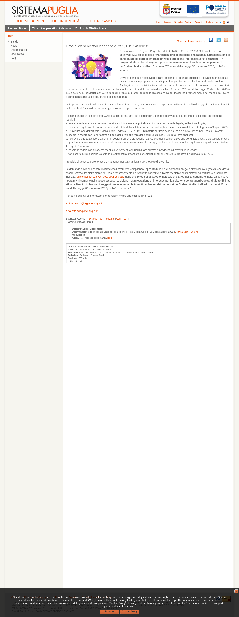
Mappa (167, 22)
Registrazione (211, 22)
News (14, 45)
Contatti (198, 22)
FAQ (13, 58)
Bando (14, 41)
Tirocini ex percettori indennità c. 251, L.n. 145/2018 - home (69, 28)
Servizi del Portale (183, 22)
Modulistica (17, 53)
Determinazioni (19, 49)
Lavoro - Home (17, 28)
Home (158, 22)
